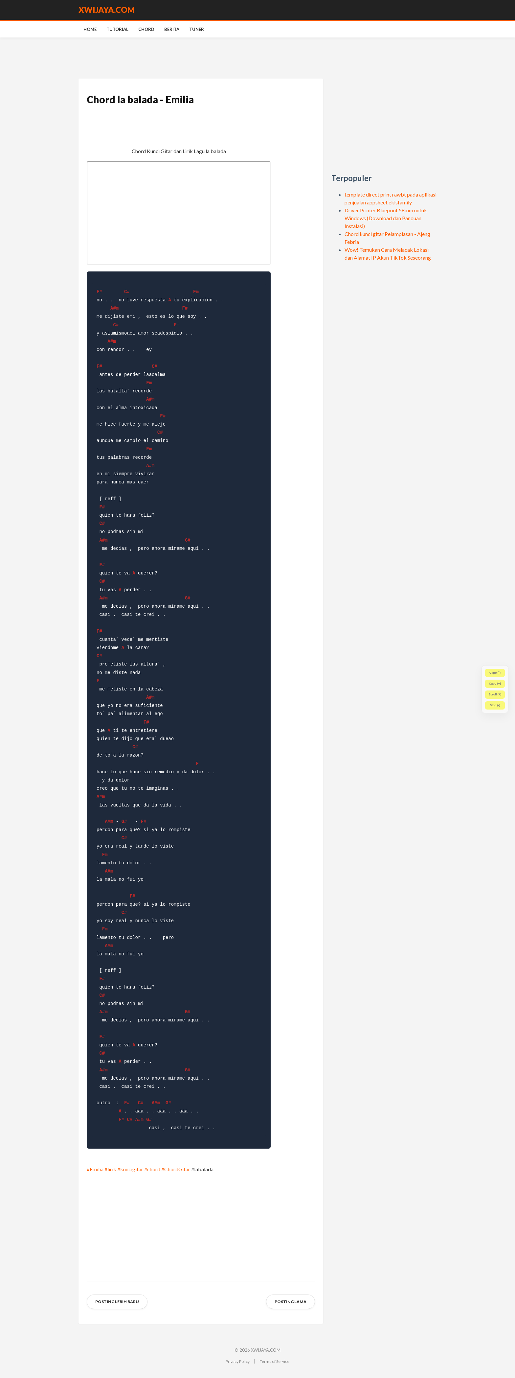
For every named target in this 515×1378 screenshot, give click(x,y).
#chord (152, 1169)
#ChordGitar (175, 1169)
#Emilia (95, 1169)
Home (90, 29)
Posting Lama (290, 1301)
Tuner (196, 29)
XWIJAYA (106, 9)
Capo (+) (495, 683)
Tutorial (117, 29)
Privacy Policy (238, 1361)
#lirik (110, 1169)
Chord (146, 29)
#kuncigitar (130, 1169)
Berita (171, 29)
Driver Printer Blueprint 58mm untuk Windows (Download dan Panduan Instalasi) (386, 218)
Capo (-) (495, 672)
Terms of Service (274, 1361)
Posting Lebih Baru (117, 1301)
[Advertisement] (384, 124)
